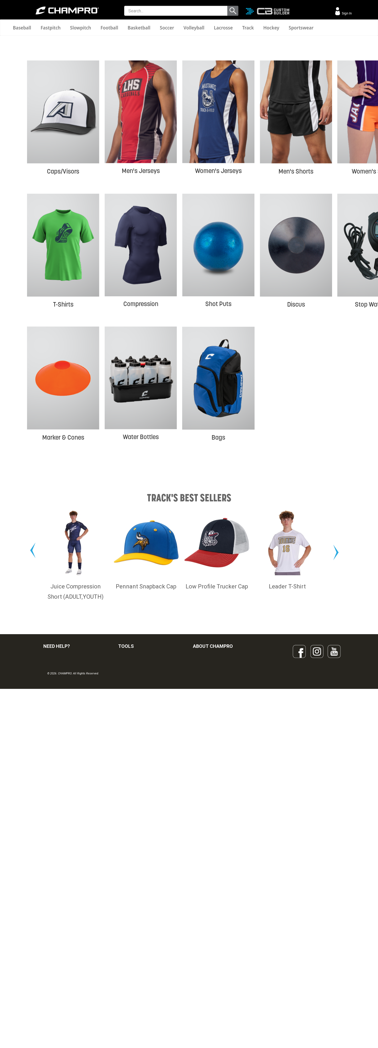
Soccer (167, 28)
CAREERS (201, 989)
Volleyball (193, 28)
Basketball (139, 28)
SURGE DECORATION (135, 989)
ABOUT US (202, 966)
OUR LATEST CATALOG (137, 942)
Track (248, 28)
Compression (140, 397)
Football (109, 28)
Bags (218, 530)
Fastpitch (51, 28)
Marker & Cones (63, 530)
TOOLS (126, 928)
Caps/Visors (63, 264)
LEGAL (48, 977)
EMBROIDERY (129, 1012)
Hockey (271, 28)
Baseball (22, 28)
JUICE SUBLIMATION (135, 966)
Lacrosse (223, 28)
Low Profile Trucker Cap (217, 868)
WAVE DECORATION (134, 977)
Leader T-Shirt (287, 868)
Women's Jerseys (218, 264)
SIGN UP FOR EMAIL (209, 942)
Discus (296, 397)
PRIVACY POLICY (57, 989)
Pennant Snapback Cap (146, 868)
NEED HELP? (56, 928)
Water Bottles (141, 530)
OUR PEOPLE (203, 954)
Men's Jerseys (141, 264)
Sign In (346, 13)
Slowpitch (80, 28)
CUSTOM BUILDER (133, 954)
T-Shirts (63, 397)
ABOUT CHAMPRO (213, 928)
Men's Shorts (296, 264)
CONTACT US (54, 966)
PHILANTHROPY (206, 977)
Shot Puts (218, 397)
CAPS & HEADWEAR (134, 1000)
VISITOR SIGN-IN (56, 954)
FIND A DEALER (55, 942)
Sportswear (301, 28)
